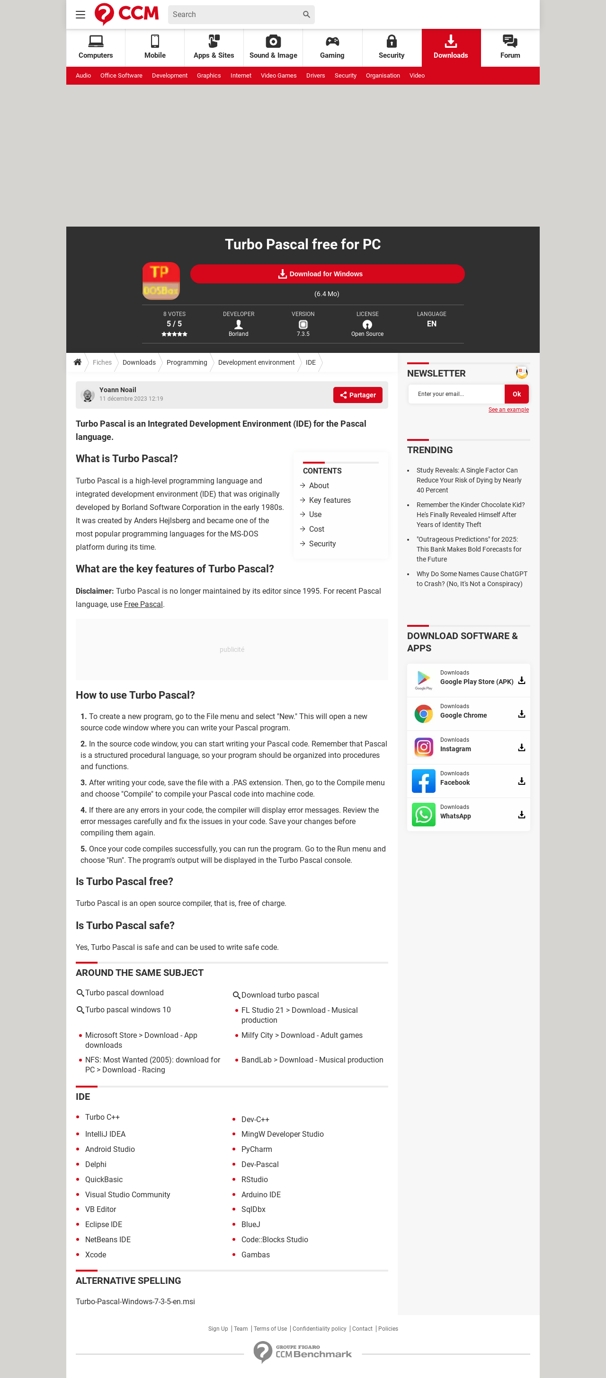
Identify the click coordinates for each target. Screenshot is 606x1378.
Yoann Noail (117, 390)
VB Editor (100, 1209)
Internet (241, 75)
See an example (509, 409)
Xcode (95, 1254)
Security (392, 47)
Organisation (383, 75)
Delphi (96, 1164)
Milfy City (257, 1035)
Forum (510, 47)
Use (315, 514)
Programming (187, 362)
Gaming (332, 47)
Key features (330, 500)
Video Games (279, 75)
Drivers (315, 75)
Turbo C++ (102, 1117)
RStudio (254, 1179)
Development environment (256, 362)
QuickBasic (104, 1179)
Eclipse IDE (103, 1224)
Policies (388, 1328)
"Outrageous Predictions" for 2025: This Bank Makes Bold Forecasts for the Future (469, 549)
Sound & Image (273, 47)
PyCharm (256, 1149)
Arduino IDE (261, 1194)
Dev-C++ (255, 1119)
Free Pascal (143, 604)
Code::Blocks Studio (274, 1239)
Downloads (451, 47)
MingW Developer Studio (282, 1134)
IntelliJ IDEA (105, 1134)
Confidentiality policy (320, 1328)
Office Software (121, 75)
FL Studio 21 (262, 1010)
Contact (362, 1328)
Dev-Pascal (260, 1164)
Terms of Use (270, 1328)
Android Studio (110, 1149)
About (319, 485)
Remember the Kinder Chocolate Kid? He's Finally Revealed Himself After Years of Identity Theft (471, 514)
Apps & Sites (214, 47)
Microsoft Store (111, 1035)
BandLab (256, 1059)
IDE (311, 362)
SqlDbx (253, 1209)
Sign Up (218, 1328)
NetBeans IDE (108, 1239)
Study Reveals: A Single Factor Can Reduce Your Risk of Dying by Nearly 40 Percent (469, 480)
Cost (316, 529)
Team (241, 1328)
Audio (83, 75)
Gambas (255, 1254)
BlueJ (250, 1224)
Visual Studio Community (127, 1194)
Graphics (209, 75)
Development (169, 75)
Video (417, 75)
